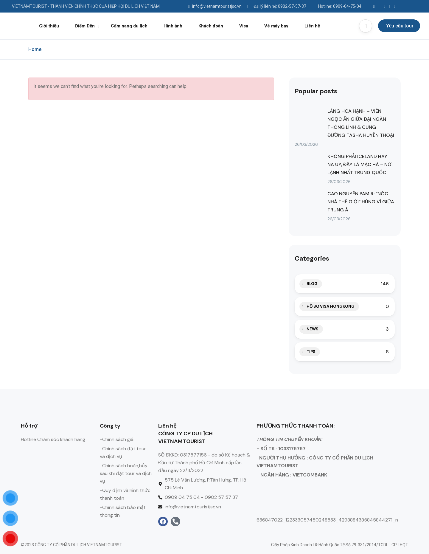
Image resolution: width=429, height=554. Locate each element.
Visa (243, 26)
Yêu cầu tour (400, 26)
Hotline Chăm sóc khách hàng (53, 439)
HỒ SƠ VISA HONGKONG (331, 306)
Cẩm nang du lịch (129, 26)
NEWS (312, 329)
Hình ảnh (173, 26)
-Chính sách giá (116, 439)
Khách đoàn (210, 26)
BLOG (312, 283)
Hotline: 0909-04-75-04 (339, 6)
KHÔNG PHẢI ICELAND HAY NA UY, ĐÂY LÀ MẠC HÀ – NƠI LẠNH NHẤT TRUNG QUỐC (360, 164)
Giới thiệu (49, 26)
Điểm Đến (87, 26)
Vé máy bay (276, 26)
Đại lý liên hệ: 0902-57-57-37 (280, 6)
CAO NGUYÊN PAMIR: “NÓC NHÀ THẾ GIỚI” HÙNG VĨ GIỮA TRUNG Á (360, 202)
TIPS (311, 351)
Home (34, 49)
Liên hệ (312, 26)
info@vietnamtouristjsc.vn (215, 6)
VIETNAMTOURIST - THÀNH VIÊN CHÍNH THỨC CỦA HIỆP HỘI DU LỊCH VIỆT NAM (86, 6)
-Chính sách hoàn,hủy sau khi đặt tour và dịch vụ (126, 473)
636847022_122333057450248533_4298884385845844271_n (327, 520)
